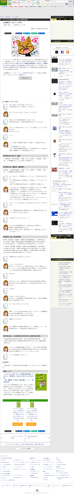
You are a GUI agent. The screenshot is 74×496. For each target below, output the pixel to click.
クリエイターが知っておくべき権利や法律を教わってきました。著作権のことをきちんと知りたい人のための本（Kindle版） (32, 414)
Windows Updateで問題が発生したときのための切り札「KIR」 (65, 286)
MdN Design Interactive (49, 475)
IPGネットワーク (59, 471)
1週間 (65, 19)
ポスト (9, 33)
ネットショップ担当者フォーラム (21, 462)
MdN (44, 471)
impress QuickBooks (62, 464)
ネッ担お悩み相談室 (6, 471)
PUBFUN (58, 466)
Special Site (58, 41)
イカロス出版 (45, 458)
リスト (13, 33)
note (35, 33)
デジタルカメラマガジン (7, 475)
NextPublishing (18, 477)
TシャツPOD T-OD (35, 464)
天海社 (59, 460)
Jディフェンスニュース (49, 462)
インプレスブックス (19, 475)
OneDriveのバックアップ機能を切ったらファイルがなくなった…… (65, 296)
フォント (60, 6)
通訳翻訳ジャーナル (49, 464)
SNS (52, 6)
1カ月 (71, 19)
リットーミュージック (35, 460)
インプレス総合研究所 (6, 464)
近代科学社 (32, 475)
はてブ (27, 33)
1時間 (54, 19)
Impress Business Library (20, 464)
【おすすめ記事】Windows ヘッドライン (64, 259)
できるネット (4, 477)
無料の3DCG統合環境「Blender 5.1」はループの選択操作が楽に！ (65, 72)
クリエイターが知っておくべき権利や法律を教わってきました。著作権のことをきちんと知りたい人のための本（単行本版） (18, 414)
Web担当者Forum (5, 462)
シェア (20, 33)
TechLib (46, 479)
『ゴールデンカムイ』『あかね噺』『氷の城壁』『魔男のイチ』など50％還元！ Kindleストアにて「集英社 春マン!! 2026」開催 (65, 173)
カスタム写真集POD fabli (63, 475)
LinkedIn (42, 33)
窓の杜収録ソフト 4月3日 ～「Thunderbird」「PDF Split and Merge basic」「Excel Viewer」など (62, 184)
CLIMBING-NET (34, 473)
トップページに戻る (25, 448)
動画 (55, 6)
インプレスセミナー (19, 466)
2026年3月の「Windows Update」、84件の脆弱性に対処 (65, 281)
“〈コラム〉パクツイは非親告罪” (20, 73)
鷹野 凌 (10, 380)
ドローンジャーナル (6, 469)
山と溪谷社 (32, 469)
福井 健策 (22, 380)
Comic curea (60, 462)
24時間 (59, 19)
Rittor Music (32, 458)
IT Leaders (4, 466)
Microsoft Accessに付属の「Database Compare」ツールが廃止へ (65, 268)
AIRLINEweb (47, 460)
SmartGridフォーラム (19, 460)
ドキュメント (46, 6)
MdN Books (47, 473)
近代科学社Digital (34, 477)
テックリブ (45, 477)
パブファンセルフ (61, 468)
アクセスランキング (59, 17)
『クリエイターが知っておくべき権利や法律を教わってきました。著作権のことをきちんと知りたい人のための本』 (18, 376)
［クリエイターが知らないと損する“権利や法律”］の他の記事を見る (25, 444)
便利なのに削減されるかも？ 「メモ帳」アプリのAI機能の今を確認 (65, 194)
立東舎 (32, 466)
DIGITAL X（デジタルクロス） (21, 469)
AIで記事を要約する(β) (25, 78)
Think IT (3, 460)
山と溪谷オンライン (35, 471)
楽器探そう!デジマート (36, 462)
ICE (57, 458)
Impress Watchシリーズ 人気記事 (63, 235)
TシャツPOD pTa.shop (63, 472)
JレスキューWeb (48, 466)
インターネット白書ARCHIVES (8, 480)
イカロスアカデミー (49, 469)
